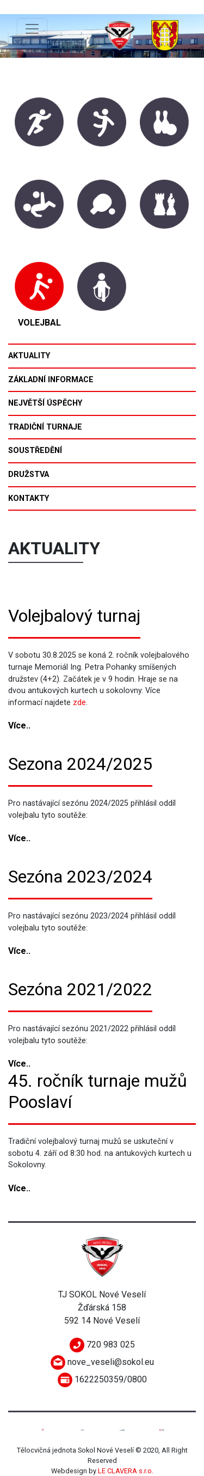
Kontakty (28, 498)
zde (79, 702)
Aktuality (29, 355)
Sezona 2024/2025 (80, 764)
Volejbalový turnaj (74, 615)
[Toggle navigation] (32, 29)
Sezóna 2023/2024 (80, 876)
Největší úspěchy (45, 403)
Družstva (28, 474)
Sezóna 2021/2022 (80, 989)
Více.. (19, 725)
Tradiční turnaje (45, 427)
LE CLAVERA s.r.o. (125, 1471)
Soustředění (35, 450)
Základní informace (51, 379)
